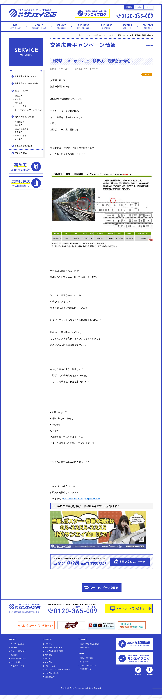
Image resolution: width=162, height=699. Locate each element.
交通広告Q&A (21, 153)
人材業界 (19, 139)
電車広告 (19, 96)
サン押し (48, 644)
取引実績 (14, 655)
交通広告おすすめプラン (25, 76)
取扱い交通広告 (21, 90)
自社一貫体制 (16, 662)
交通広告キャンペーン (53, 648)
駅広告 (18, 99)
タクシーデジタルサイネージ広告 (28, 110)
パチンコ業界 (20, 135)
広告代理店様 (85, 648)
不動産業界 (19, 122)
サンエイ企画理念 (17, 644)
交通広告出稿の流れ (23, 146)
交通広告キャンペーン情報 (26, 83)
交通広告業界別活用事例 (54, 651)
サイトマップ (85, 662)
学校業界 (19, 125)
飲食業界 (19, 132)
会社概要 (14, 648)
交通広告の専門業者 (18, 659)
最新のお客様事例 (86, 658)
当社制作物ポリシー (87, 669)
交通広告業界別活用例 (24, 116)
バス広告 (19, 103)
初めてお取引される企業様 (89, 644)
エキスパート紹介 (17, 666)
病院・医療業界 (21, 129)
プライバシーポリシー (88, 665)
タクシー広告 (20, 106)
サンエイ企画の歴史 (18, 651)
